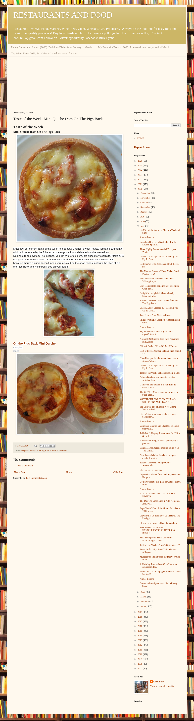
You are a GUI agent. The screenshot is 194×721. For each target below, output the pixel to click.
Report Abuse (142, 147)
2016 (140, 626)
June (142, 221)
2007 (140, 668)
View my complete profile (162, 686)
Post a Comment (25, 465)
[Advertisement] (97, 81)
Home (69, 472)
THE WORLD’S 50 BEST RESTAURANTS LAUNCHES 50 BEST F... (157, 530)
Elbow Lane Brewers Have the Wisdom (158, 523)
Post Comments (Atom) (37, 478)
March (143, 596)
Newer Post (19, 472)
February (144, 601)
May (142, 226)
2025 (140, 165)
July (142, 217)
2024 (140, 170)
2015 (140, 631)
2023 (140, 175)
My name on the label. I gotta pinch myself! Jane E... (156, 333)
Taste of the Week (59, 450)
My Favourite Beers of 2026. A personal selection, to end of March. (134, 47)
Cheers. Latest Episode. (151, 470)
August (144, 212)
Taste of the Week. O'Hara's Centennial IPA (160, 545)
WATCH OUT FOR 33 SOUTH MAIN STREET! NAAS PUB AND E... (158, 400)
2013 (140, 640)
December (145, 193)
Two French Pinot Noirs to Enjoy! (156, 315)
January (144, 606)
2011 (140, 650)
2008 (140, 664)
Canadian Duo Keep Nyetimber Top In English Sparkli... (158, 243)
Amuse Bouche (147, 237)
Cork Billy (158, 681)
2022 (140, 179)
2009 (140, 659)
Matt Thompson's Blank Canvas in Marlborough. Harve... (156, 539)
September (145, 207)
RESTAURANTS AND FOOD (62, 14)
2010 (140, 654)
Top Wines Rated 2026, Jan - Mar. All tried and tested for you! (44, 53)
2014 (140, 635)
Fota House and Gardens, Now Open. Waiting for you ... (157, 280)
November (145, 198)
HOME (140, 138)
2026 (140, 161)
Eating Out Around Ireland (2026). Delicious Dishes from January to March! (52, 47)
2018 (140, 617)
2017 (140, 621)
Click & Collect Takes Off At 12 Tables (158, 346)
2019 (140, 612)
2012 (140, 645)
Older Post (118, 472)
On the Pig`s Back (43, 450)
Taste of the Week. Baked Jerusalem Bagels (160, 373)
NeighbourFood (28, 450)
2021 (140, 184)
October (144, 202)
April (143, 592)
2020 (140, 189)
